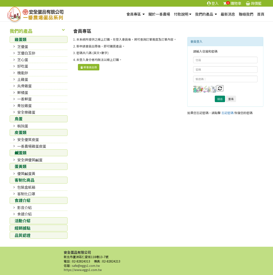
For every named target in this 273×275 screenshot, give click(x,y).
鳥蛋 (19, 118)
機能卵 (22, 72)
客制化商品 (25, 180)
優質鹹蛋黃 (26, 173)
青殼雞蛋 (24, 105)
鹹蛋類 (21, 152)
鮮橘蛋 (22, 92)
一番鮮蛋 (24, 99)
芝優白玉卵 (26, 53)
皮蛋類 (21, 132)
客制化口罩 (26, 193)
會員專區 (134, 14)
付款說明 (181, 14)
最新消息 (228, 14)
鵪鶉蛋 (22, 125)
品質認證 (23, 235)
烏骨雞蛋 (24, 85)
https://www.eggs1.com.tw (83, 269)
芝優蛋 (22, 46)
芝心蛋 (22, 59)
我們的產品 (204, 14)
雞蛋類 (21, 39)
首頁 (260, 14)
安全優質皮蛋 (28, 139)
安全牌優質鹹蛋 (29, 159)
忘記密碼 (227, 112)
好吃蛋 (22, 66)
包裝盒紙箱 (26, 187)
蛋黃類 (21, 166)
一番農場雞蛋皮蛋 (31, 146)
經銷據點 (23, 228)
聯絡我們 (246, 14)
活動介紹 (23, 220)
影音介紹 (24, 207)
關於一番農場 (159, 14)
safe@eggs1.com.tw (86, 265)
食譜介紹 (23, 200)
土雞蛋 (22, 79)
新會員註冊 (88, 67)
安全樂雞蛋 (26, 112)
